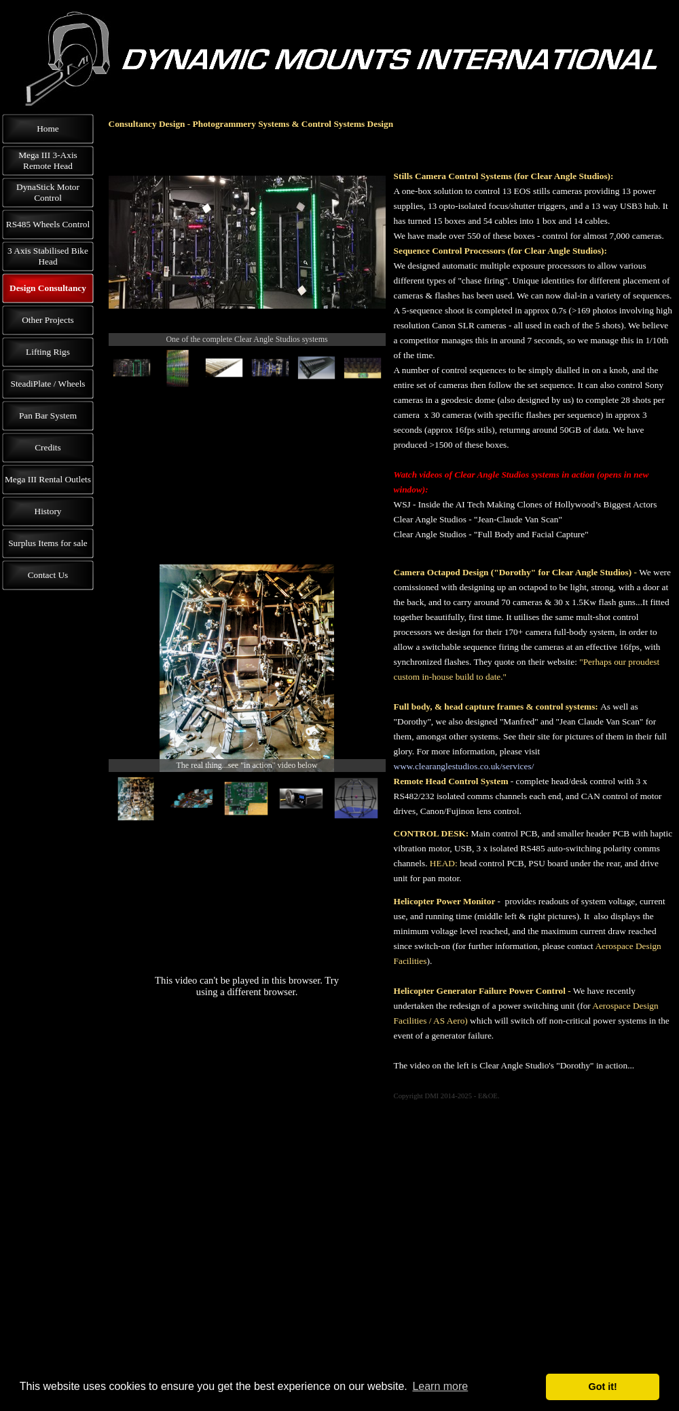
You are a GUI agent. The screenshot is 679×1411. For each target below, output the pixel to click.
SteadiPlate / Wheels (47, 384)
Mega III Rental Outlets (48, 479)
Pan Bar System (48, 415)
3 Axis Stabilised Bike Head (47, 256)
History (48, 511)
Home (48, 128)
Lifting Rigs (48, 352)
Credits (48, 447)
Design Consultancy (48, 288)
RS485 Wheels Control (48, 224)
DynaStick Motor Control (47, 192)
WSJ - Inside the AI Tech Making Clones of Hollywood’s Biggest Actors (525, 504)
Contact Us (48, 575)
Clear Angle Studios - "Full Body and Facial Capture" (491, 534)
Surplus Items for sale (48, 543)
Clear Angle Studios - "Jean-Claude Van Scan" (478, 519)
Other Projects (48, 320)
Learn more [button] (440, 1386)
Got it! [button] (603, 1386)
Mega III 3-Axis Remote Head (47, 160)
